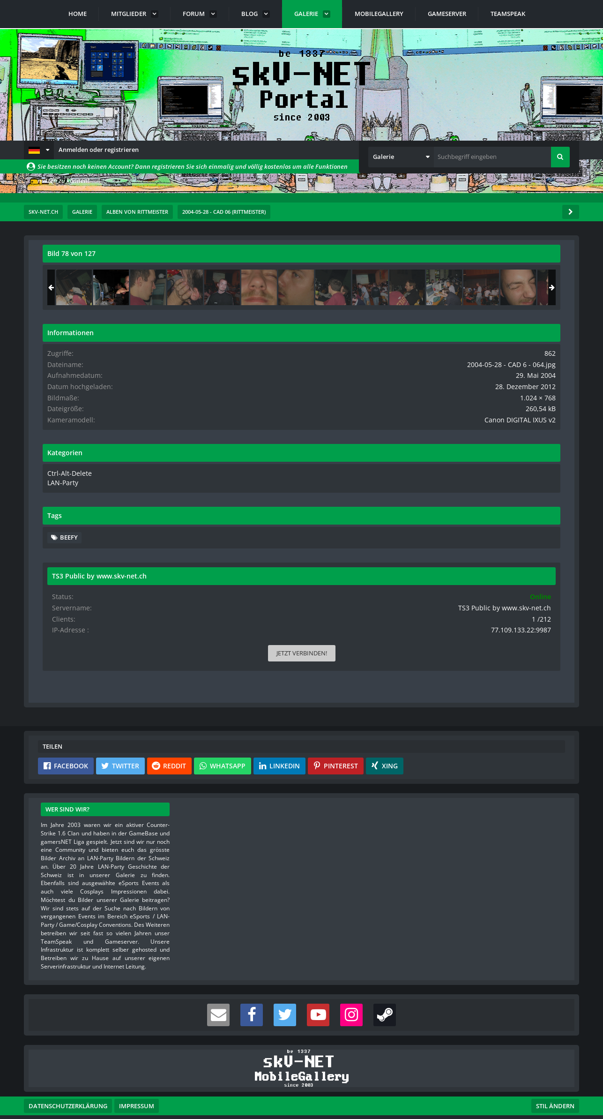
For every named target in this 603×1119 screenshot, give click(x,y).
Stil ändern (555, 1077)
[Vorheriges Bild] (52, 429)
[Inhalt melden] (384, 591)
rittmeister (98, 274)
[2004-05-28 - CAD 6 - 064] (502, 287)
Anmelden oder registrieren (99, 149)
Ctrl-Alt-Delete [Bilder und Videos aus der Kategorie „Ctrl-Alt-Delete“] (458, 470)
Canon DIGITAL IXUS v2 (528, 417)
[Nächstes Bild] (382, 429)
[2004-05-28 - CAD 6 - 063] (465, 287)
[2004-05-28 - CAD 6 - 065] (539, 287)
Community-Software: (302, 1095)
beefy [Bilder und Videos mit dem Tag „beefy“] (460, 533)
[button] (39, 150)
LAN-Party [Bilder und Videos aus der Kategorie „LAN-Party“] (453, 479)
